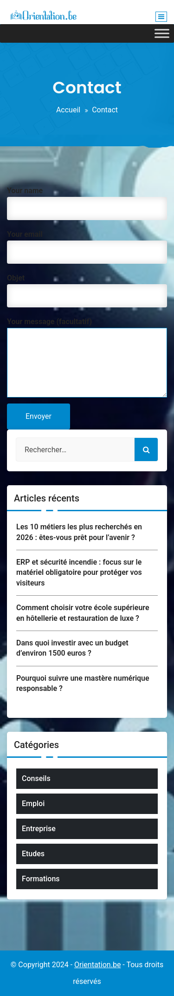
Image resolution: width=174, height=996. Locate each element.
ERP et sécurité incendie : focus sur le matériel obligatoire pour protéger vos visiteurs (79, 572)
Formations (41, 878)
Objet (87, 288)
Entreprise (39, 828)
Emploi (33, 803)
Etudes (33, 853)
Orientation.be (97, 964)
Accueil (68, 109)
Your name (87, 200)
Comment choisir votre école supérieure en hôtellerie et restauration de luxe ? (82, 612)
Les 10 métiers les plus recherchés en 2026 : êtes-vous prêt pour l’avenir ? (79, 531)
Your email (87, 244)
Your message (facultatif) (87, 358)
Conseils (36, 778)
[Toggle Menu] (162, 33)
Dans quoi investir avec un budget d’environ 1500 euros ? (72, 647)
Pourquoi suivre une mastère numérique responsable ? (82, 683)
